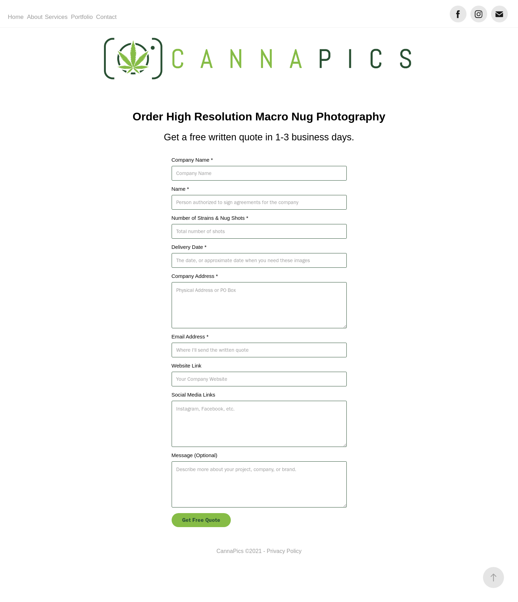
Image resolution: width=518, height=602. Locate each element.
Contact (106, 17)
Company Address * (195, 276)
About (34, 17)
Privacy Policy (284, 551)
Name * (180, 188)
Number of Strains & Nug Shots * (210, 217)
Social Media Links (193, 394)
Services (56, 17)
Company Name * (192, 159)
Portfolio (82, 17)
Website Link (187, 365)
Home (15, 17)
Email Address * (190, 336)
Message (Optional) (194, 455)
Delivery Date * (189, 247)
